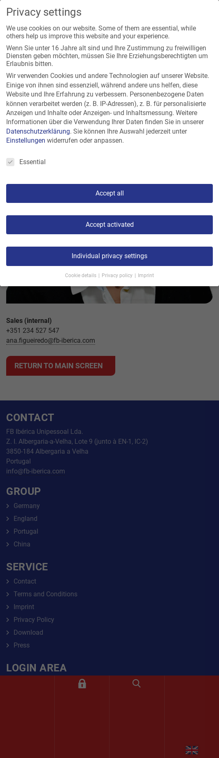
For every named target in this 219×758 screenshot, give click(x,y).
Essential (26, 162)
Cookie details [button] (81, 275)
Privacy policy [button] (118, 275)
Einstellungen (25, 140)
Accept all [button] (110, 193)
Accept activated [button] (110, 224)
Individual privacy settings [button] (109, 256)
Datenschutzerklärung (38, 131)
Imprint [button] (146, 275)
